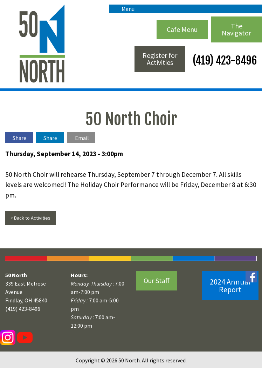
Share (19, 137)
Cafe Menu (182, 29)
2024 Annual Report (230, 285)
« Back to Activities (30, 218)
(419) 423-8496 (224, 60)
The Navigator (236, 29)
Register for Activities (160, 59)
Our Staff (157, 280)
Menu (125, 9)
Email (82, 137)
